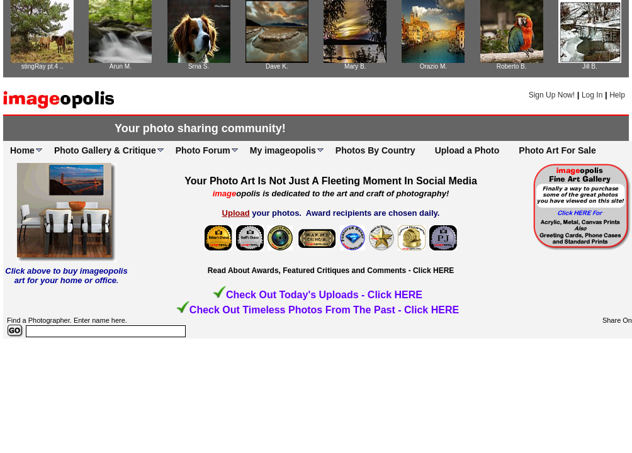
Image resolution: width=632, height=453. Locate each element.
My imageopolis (283, 150)
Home (22, 150)
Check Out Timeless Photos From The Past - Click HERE (324, 310)
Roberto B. (512, 66)
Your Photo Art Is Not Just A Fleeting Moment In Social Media (330, 181)
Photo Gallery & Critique (105, 150)
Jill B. (589, 66)
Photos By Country (375, 150)
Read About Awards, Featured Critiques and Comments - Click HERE (331, 270)
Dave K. (277, 66)
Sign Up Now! (552, 95)
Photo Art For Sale (557, 150)
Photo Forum (203, 150)
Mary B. (355, 66)
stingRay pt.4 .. (42, 66)
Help (617, 95)
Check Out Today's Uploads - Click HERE (324, 294)
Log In (592, 95)
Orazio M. (433, 66)
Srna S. (198, 66)
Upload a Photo (467, 150)
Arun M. (121, 66)
